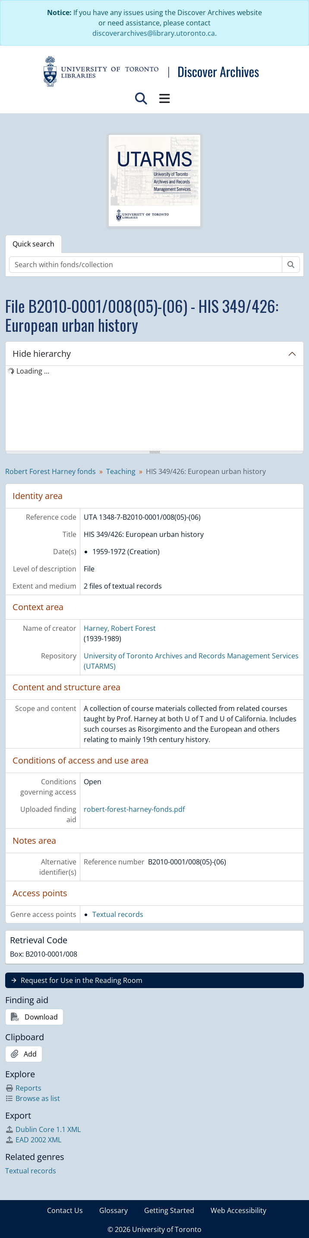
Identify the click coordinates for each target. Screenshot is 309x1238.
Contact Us (65, 1210)
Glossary (113, 1210)
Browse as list (32, 1098)
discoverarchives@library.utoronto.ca (153, 33)
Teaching (121, 471)
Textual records (117, 914)
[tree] (154, 409)
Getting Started (169, 1210)
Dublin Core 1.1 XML (43, 1129)
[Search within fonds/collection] (145, 264)
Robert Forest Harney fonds (50, 471)
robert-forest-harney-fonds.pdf (134, 809)
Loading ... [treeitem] (32, 371)
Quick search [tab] (33, 244)
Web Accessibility (238, 1210)
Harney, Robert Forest (120, 628)
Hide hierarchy (42, 353)
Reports (23, 1088)
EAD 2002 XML (33, 1139)
